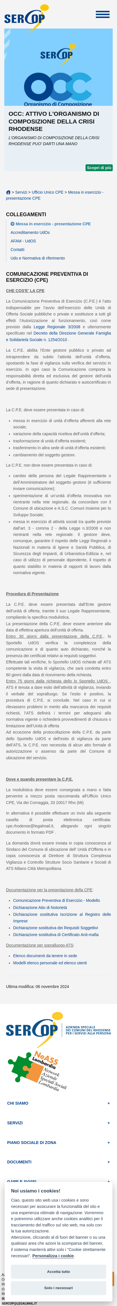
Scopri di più (99, 167)
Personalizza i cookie (53, 1256)
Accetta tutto (58, 1271)
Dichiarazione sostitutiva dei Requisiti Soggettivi (55, 928)
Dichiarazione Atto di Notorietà (40, 907)
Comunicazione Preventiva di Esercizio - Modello (56, 900)
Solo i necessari (58, 1288)
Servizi (21, 192)
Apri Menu (103, 14)
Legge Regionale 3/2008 (57, 327)
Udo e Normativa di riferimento (38, 258)
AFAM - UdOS (23, 241)
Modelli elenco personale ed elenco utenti (50, 963)
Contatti (17, 249)
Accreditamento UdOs (30, 232)
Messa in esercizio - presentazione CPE (53, 224)
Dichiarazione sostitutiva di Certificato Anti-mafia (56, 934)
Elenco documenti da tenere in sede (45, 955)
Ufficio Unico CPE (48, 192)
